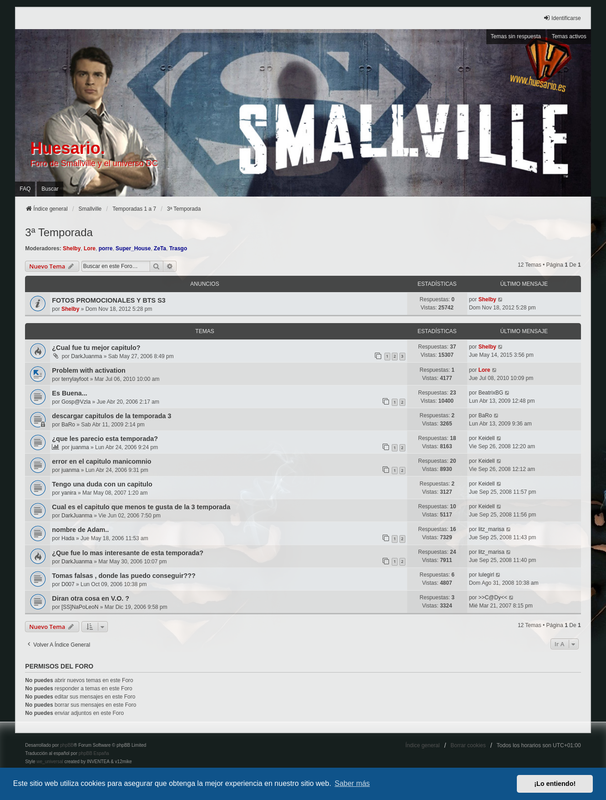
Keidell (486, 438)
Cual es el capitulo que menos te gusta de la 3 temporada (141, 507)
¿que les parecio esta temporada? (105, 438)
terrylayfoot (74, 379)
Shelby (72, 248)
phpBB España (94, 753)
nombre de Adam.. (80, 529)
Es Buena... (69, 393)
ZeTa (160, 248)
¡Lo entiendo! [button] (555, 783)
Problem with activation (89, 370)
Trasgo (178, 248)
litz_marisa (491, 529)
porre (106, 248)
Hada (68, 538)
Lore (90, 248)
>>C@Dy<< (492, 597)
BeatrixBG (490, 393)
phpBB (67, 745)
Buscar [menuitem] (49, 189)
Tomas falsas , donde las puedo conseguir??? (124, 575)
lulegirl (486, 575)
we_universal (49, 761)
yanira (68, 493)
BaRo (68, 424)
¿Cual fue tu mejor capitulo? (96, 347)
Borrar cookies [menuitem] (467, 745)
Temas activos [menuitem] (569, 36)
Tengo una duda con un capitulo (102, 484)
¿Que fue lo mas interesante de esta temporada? (127, 553)
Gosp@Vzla (76, 402)
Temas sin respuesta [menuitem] (516, 36)
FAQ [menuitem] (25, 189)
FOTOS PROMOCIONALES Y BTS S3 (108, 300)
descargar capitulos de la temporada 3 (111, 416)
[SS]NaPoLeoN (79, 607)
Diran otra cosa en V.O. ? (90, 598)
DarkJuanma (86, 356)
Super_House (133, 248)
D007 (68, 584)
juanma (80, 447)
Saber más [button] (352, 783)
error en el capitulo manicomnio (101, 461)
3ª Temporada (59, 232)
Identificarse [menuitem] (562, 18)
